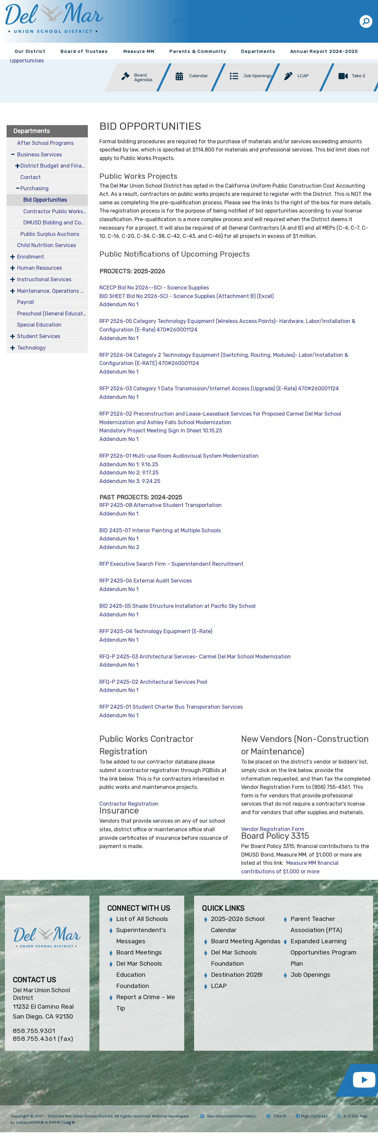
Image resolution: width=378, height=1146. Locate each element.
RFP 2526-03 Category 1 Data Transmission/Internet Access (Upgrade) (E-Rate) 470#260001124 (219, 388)
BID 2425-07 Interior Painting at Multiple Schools (160, 530)
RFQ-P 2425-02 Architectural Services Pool (153, 682)
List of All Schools (142, 919)
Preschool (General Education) (52, 313)
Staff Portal (243, 21)
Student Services (38, 336)
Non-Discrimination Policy (228, 1116)
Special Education (39, 325)
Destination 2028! (237, 974)
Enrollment (30, 257)
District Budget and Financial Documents (54, 166)
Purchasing (34, 188)
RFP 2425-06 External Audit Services (145, 581)
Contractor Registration (129, 804)
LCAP (219, 986)
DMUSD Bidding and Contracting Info (55, 222)
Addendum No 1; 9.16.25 (128, 464)
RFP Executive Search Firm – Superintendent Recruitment (171, 564)
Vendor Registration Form (272, 829)
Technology (31, 348)
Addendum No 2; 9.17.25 (129, 473)
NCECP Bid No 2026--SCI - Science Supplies (154, 288)
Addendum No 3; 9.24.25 (129, 481)
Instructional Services (44, 279)
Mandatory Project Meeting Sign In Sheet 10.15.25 (160, 430)
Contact (30, 177)
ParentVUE (191, 21)
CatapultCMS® (30, 1122)
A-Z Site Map (352, 1116)
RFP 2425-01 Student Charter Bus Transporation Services (171, 707)
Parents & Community (197, 51)
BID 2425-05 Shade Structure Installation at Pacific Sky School (177, 606)
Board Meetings (139, 952)
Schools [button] (291, 21)
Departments (258, 51)
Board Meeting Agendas (246, 941)
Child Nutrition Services (46, 245)
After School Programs (45, 143)
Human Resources (39, 268)
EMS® (55, 1122)
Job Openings (310, 974)
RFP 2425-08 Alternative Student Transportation (160, 505)
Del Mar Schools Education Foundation (139, 975)
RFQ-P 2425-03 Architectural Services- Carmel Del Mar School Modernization (195, 656)
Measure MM (139, 51)
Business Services (39, 154)
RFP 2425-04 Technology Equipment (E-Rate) (155, 631)
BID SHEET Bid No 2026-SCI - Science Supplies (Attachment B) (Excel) (186, 296)
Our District (30, 51)
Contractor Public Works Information (55, 211)
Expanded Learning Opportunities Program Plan (323, 952)
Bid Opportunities (45, 200)
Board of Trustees (84, 51)
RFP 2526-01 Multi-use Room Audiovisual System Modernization (179, 456)
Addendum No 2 (120, 547)
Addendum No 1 (119, 304)
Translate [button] (334, 21)
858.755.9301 (34, 1031)
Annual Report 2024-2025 (324, 51)
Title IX (276, 1116)
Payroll (25, 302)
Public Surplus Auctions (49, 234)
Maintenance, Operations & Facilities (52, 291)
